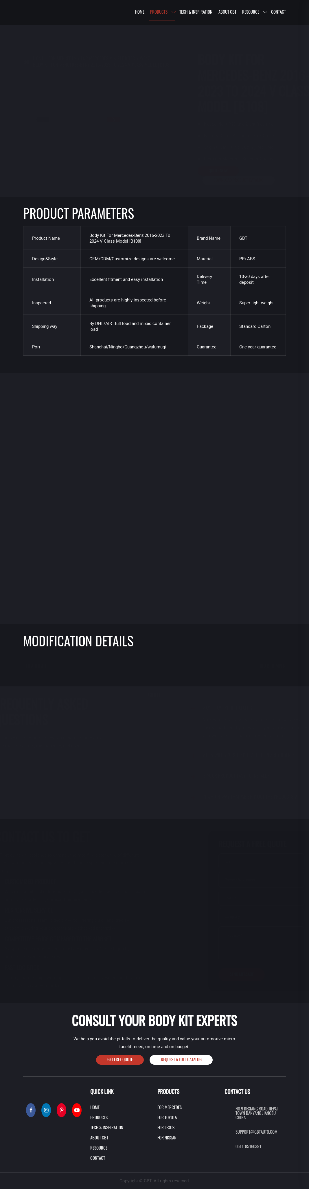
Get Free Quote (120, 1060)
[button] (142, 119)
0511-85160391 (248, 1147)
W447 (145, 30)
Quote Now (189, 171)
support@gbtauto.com (256, 1132)
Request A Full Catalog (181, 1060)
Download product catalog (210, 180)
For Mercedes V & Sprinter (108, 30)
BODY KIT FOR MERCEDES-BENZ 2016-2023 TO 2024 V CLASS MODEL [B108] (102, 36)
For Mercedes (62, 30)
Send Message (237, 974)
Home (38, 30)
